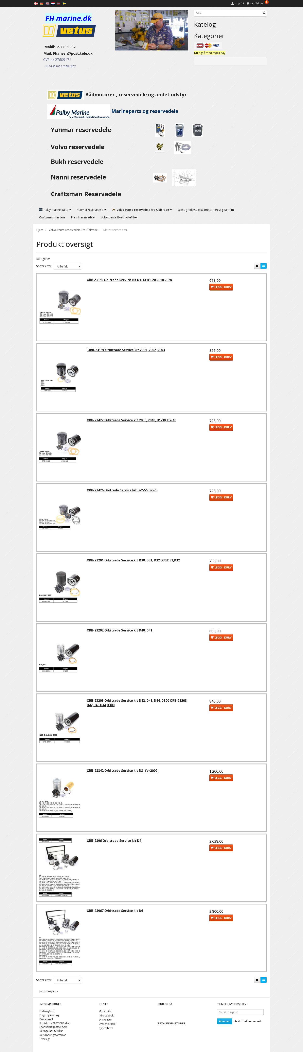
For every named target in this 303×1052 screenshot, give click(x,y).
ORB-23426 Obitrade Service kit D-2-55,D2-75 (122, 491)
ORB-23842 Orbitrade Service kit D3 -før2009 (122, 772)
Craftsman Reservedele (86, 194)
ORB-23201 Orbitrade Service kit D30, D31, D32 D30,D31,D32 (133, 561)
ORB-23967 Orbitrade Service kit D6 (115, 913)
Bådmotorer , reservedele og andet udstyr (111, 94)
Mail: (44, 53)
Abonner (224, 1021)
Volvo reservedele (79, 147)
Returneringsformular (52, 1035)
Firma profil (46, 1019)
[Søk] (264, 13)
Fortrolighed (46, 1011)
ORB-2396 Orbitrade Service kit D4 (114, 843)
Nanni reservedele (79, 177)
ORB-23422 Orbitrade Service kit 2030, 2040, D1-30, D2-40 (132, 420)
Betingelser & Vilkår (51, 1031)
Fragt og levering (49, 1015)
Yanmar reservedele (81, 130)
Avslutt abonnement (247, 1021)
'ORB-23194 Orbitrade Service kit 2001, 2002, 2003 (126, 350)
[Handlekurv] (257, 3)
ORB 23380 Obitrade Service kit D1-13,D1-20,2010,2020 (130, 280)
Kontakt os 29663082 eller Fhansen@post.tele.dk (54, 1025)
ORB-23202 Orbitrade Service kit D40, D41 (120, 631)
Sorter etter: (44, 265)
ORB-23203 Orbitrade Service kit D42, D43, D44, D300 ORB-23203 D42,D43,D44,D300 (137, 704)
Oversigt (44, 1039)
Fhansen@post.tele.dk (73, 53)
